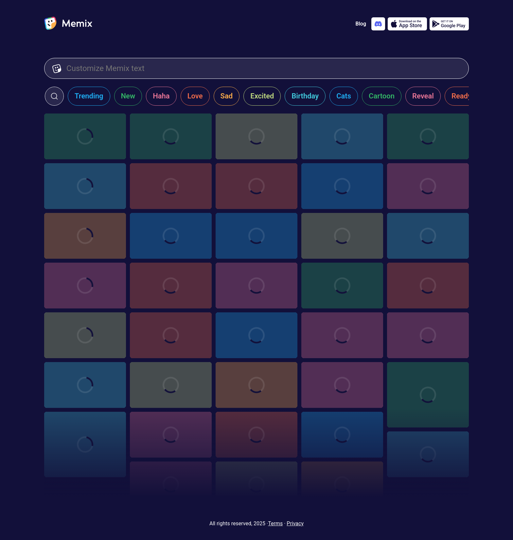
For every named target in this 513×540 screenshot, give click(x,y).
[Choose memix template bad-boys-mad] (342, 236)
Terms (275, 523)
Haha (161, 96)
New (128, 96)
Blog (361, 24)
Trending (89, 96)
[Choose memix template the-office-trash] (342, 285)
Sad (227, 96)
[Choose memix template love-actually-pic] (171, 285)
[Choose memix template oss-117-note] (171, 484)
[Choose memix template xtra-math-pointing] (85, 186)
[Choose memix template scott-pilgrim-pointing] (171, 435)
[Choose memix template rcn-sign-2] (171, 335)
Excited (262, 96)
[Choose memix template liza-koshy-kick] (256, 285)
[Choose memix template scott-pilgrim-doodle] (256, 435)
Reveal (423, 96)
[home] (68, 24)
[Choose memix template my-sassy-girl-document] (256, 484)
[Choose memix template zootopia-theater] (428, 136)
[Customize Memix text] (263, 68)
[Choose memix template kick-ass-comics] (428, 236)
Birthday (305, 96)
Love (195, 96)
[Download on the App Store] (407, 23)
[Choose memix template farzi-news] (85, 236)
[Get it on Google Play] (449, 23)
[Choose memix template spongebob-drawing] (428, 394)
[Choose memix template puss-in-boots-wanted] (428, 186)
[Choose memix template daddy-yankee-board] (256, 186)
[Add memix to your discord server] (378, 23)
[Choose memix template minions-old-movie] (342, 484)
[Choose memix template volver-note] (428, 335)
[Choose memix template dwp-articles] (256, 236)
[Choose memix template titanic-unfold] (85, 385)
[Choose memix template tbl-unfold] (342, 385)
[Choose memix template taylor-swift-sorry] (256, 335)
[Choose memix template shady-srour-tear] (85, 444)
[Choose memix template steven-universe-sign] (428, 285)
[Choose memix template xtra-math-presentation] (171, 186)
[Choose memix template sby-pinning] (428, 454)
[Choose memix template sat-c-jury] (342, 435)
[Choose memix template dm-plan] (342, 136)
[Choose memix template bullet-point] (342, 335)
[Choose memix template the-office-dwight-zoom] (256, 385)
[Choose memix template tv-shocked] (342, 186)
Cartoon (382, 96)
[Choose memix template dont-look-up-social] (171, 136)
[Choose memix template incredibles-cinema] (85, 136)
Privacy (295, 523)
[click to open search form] (54, 96)
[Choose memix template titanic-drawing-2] (171, 385)
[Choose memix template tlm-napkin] (85, 335)
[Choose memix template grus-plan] (256, 136)
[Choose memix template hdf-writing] (171, 236)
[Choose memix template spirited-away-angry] (85, 285)
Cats (343, 96)
